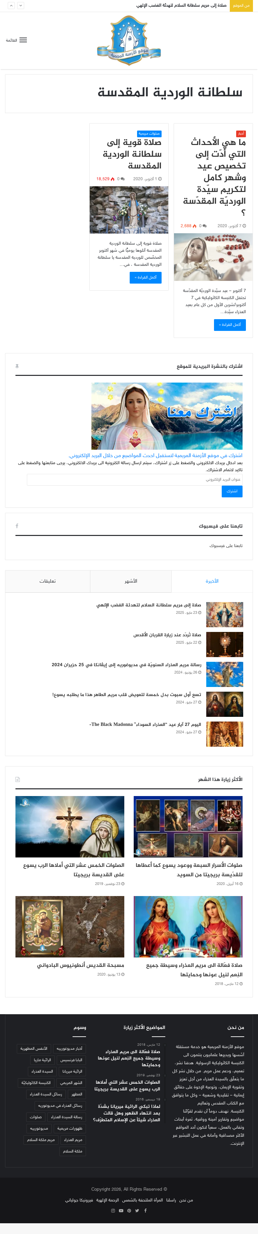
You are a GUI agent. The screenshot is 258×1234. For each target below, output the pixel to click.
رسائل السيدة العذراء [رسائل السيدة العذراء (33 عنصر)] (46, 1105)
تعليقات (48, 581)
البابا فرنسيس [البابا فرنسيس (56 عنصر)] (71, 1071)
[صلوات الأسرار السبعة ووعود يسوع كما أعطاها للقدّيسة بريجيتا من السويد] (188, 828)
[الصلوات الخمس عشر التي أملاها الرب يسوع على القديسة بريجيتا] (69, 828)
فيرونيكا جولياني (79, 1211)
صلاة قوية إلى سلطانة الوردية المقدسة (132, 155)
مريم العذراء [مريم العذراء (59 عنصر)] (73, 1150)
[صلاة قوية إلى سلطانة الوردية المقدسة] (129, 210)
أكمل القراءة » (230, 325)
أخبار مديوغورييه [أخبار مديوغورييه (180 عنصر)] (69, 1059)
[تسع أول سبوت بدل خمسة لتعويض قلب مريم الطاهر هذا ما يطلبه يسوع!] (224, 705)
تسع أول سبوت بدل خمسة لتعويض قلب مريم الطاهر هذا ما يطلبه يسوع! (126, 695)
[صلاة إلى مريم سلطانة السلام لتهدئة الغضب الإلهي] (224, 615)
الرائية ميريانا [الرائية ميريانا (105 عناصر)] (72, 1082)
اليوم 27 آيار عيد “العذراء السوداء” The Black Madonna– (145, 725)
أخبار (241, 134)
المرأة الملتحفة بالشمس (142, 1211)
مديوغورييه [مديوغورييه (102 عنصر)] (39, 1139)
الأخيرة (212, 581)
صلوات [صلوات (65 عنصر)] (36, 1128)
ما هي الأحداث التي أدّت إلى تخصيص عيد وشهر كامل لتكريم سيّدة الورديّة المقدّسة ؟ (214, 178)
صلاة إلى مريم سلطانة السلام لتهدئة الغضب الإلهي (181, 5)
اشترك (232, 491)
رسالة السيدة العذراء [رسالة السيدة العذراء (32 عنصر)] (66, 1128)
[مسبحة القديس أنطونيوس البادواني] (69, 937)
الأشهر (131, 581)
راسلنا (171, 1211)
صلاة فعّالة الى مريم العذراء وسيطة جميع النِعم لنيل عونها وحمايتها (192, 981)
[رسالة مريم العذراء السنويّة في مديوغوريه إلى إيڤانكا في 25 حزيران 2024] (224, 675)
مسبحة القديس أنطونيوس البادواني (71, 976)
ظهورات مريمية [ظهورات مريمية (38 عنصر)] (69, 1139)
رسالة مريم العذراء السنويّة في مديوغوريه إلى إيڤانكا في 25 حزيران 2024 (126, 666)
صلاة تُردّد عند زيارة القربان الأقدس (167, 636)
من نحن (186, 1211)
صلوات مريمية (149, 134)
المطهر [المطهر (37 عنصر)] (77, 1105)
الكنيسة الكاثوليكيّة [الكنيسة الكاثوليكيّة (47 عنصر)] (36, 1093)
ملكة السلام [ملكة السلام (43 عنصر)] (72, 1162)
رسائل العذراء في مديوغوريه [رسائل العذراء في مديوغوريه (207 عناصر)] (60, 1116)
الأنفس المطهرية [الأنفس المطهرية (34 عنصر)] (33, 1059)
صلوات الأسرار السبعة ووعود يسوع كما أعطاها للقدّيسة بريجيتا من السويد (193, 876)
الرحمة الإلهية (107, 1211)
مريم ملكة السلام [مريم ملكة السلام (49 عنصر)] (41, 1150)
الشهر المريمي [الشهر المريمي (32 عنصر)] (71, 1093)
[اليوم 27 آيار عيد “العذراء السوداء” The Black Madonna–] (224, 734)
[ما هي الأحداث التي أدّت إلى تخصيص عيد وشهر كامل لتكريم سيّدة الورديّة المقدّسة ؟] (213, 257)
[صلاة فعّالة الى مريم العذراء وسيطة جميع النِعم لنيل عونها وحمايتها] (188, 937)
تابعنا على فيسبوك (226, 546)
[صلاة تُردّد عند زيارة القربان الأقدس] (224, 645)
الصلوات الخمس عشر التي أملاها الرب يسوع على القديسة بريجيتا (71, 871)
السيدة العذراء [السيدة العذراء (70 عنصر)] (42, 1082)
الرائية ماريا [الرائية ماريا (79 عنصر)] (42, 1071)
